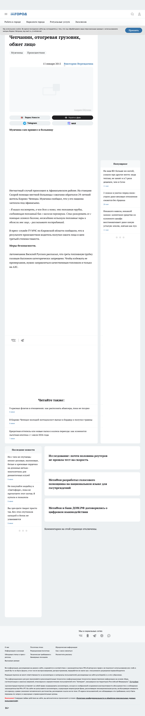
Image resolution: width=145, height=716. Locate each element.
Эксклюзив (81, 22)
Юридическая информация (66, 647)
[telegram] (23, 340)
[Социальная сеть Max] (72, 123)
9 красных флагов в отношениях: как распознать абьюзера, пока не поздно (51, 410)
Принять (134, 30)
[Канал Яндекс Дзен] (72, 117)
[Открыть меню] (6, 14)
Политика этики (36, 647)
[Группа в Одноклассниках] (87, 635)
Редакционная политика (39, 651)
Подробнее (134, 682)
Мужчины (17, 52)
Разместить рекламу (64, 654)
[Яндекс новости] (30, 117)
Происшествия (36, 52)
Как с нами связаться (64, 651)
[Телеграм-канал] (30, 123)
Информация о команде (14, 651)
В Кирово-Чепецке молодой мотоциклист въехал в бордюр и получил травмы (51, 421)
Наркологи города (35, 22)
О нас (7, 647)
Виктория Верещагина (78, 63)
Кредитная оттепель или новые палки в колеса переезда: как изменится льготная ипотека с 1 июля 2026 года (51, 435)
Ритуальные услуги (60, 22)
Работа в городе (13, 22)
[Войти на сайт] (139, 14)
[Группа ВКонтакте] (80, 635)
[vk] (13, 340)
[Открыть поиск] (132, 14)
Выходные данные (12, 661)
